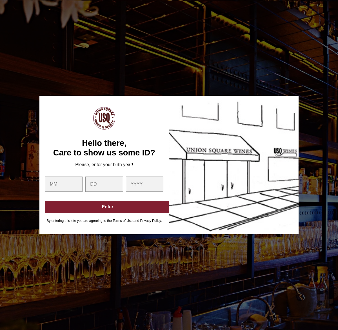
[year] (144, 184)
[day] (104, 184)
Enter (108, 206)
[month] (64, 184)
